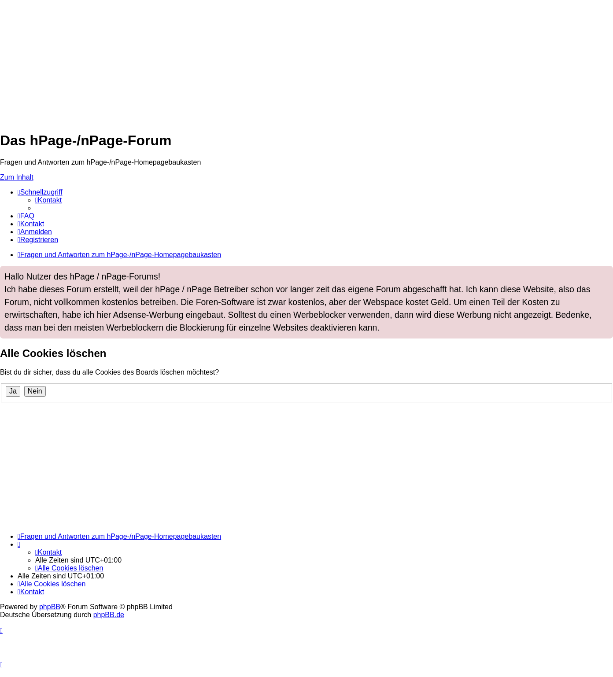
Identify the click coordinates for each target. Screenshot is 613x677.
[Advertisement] (264, 61)
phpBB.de (108, 614)
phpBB (49, 607)
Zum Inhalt (16, 177)
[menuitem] (48, 200)
